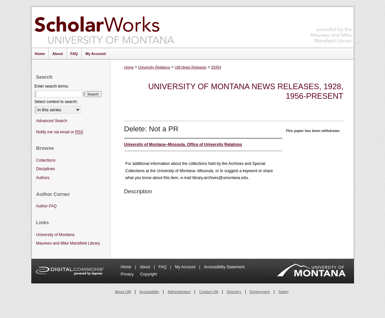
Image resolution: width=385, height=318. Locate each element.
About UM (123, 292)
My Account (185, 267)
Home (129, 67)
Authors (43, 177)
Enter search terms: (52, 86)
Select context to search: (56, 101)
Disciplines (45, 169)
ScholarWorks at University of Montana (104, 27)
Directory (234, 292)
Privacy (128, 274)
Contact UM (208, 292)
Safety (283, 292)
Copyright (148, 274)
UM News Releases (190, 67)
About (145, 267)
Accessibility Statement (224, 267)
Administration (179, 292)
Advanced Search (52, 121)
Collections (46, 160)
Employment (260, 292)
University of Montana (55, 234)
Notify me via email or (59, 132)
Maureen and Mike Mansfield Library (331, 26)
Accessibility (149, 292)
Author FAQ (46, 206)
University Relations (154, 67)
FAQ (162, 267)
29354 (216, 67)
